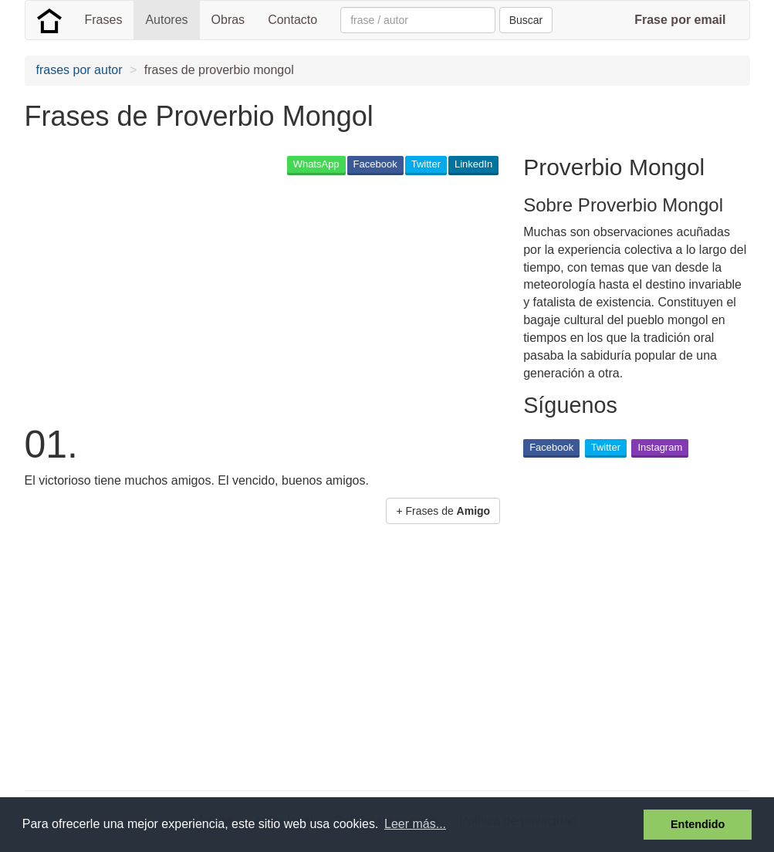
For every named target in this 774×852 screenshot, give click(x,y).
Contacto (292, 19)
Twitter (426, 164)
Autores (166, 19)
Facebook (375, 164)
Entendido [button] (698, 824)
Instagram (659, 447)
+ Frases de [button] (443, 511)
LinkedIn (473, 164)
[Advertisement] (305, 298)
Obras (228, 19)
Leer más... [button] (415, 823)
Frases (104, 19)
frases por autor (79, 69)
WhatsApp (316, 164)
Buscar (526, 20)
